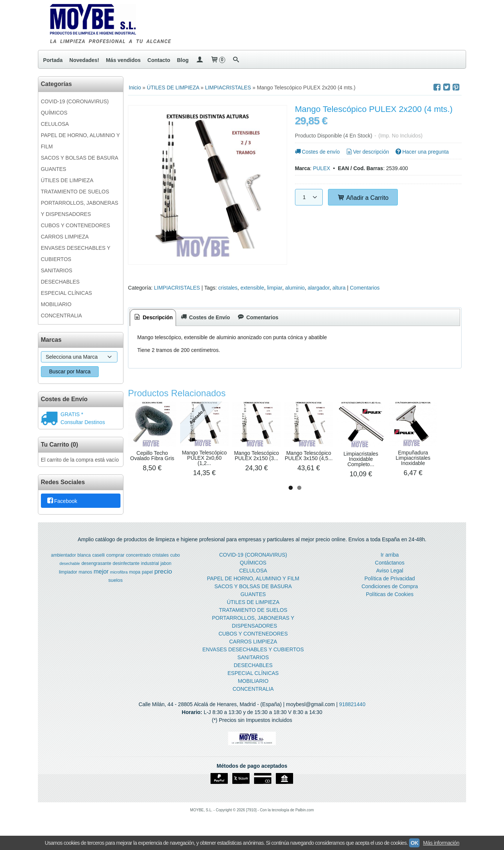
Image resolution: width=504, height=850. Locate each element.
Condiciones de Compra (389, 589)
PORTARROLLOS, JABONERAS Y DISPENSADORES (79, 208)
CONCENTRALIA (61, 316)
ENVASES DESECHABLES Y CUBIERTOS (75, 253)
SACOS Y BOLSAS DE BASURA (79, 158)
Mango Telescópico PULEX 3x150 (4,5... (415, 483)
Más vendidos (123, 60)
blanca (83, 558)
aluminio (295, 288)
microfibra (119, 575)
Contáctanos (390, 566)
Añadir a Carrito (363, 197)
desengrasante (96, 566)
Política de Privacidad (389, 581)
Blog (182, 60)
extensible (252, 288)
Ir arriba (390, 558)
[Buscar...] (236, 60)
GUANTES (53, 169)
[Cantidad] (309, 197)
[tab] (153, 317)
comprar (115, 558)
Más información (441, 843)
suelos (115, 583)
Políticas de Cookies (390, 597)
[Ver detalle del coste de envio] (51, 419)
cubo (175, 558)
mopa (134, 575)
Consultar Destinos (82, 422)
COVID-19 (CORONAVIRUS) (75, 101)
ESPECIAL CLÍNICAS (66, 293)
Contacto (158, 60)
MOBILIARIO (56, 304)
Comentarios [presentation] (257, 317)
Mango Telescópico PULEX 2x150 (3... (332, 483)
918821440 (352, 707)
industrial (150, 566)
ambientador (63, 558)
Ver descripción (367, 152)
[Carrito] (218, 60)
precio (163, 574)
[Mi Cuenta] (199, 60)
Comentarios (364, 288)
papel (147, 575)
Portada (53, 60)
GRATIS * (71, 414)
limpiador (68, 575)
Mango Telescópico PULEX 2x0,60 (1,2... (249, 483)
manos (85, 575)
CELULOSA (55, 124)
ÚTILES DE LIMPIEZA (67, 180)
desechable (70, 566)
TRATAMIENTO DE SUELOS (75, 192)
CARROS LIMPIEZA (65, 237)
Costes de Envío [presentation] (204, 317)
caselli (98, 558)
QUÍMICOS (54, 113)
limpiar (274, 288)
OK (414, 843)
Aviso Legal (389, 574)
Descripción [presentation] (153, 317)
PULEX (321, 168)
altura (339, 288)
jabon (165, 566)
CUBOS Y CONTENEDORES (75, 225)
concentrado (138, 558)
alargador (318, 288)
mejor (100, 574)
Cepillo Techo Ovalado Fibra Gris (167, 481)
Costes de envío (317, 152)
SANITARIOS (56, 270)
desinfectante (126, 566)
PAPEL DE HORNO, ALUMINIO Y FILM (80, 140)
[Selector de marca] (79, 356)
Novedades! (84, 60)
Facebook (61, 501)
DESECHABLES (60, 282)
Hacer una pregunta (421, 152)
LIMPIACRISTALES (177, 288)
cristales (227, 288)
